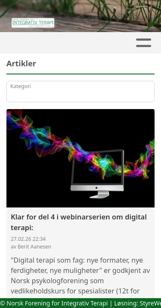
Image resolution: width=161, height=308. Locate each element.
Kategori (20, 86)
